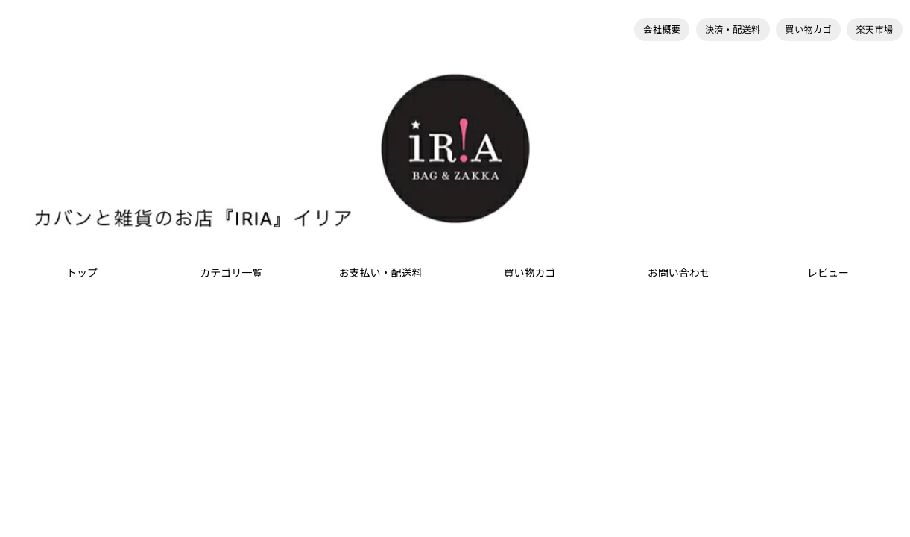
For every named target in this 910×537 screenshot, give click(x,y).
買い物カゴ (808, 29)
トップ (82, 272)
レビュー (828, 272)
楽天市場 (874, 29)
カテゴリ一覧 (231, 272)
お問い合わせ (679, 272)
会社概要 (661, 29)
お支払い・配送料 (380, 272)
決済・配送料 (733, 29)
